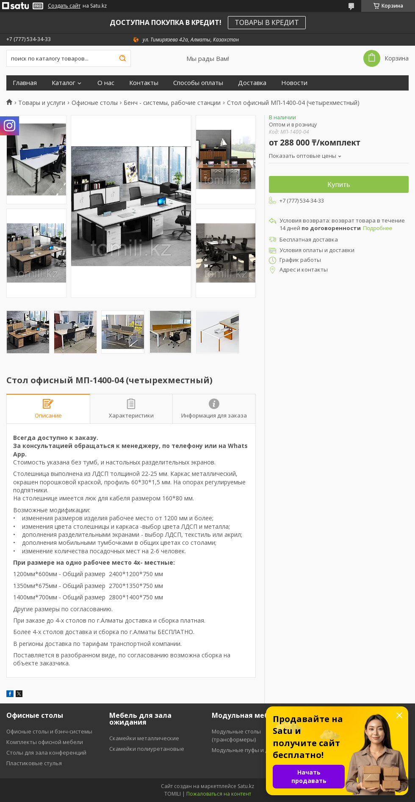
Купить (338, 185)
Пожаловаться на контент (218, 793)
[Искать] (122, 58)
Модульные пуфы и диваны (249, 750)
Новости (294, 83)
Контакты (143, 83)
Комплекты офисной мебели (44, 742)
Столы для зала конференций (46, 752)
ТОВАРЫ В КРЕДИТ (267, 22)
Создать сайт (64, 6)
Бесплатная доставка (308, 239)
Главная (25, 83)
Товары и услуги (41, 103)
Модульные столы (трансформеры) (236, 735)
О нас (105, 83)
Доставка (252, 83)
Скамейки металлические (144, 738)
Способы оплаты (198, 83)
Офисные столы (95, 103)
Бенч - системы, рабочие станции (172, 103)
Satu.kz (246, 786)
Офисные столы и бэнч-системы (49, 731)
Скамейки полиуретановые (146, 749)
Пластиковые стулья (34, 763)
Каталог (63, 83)
